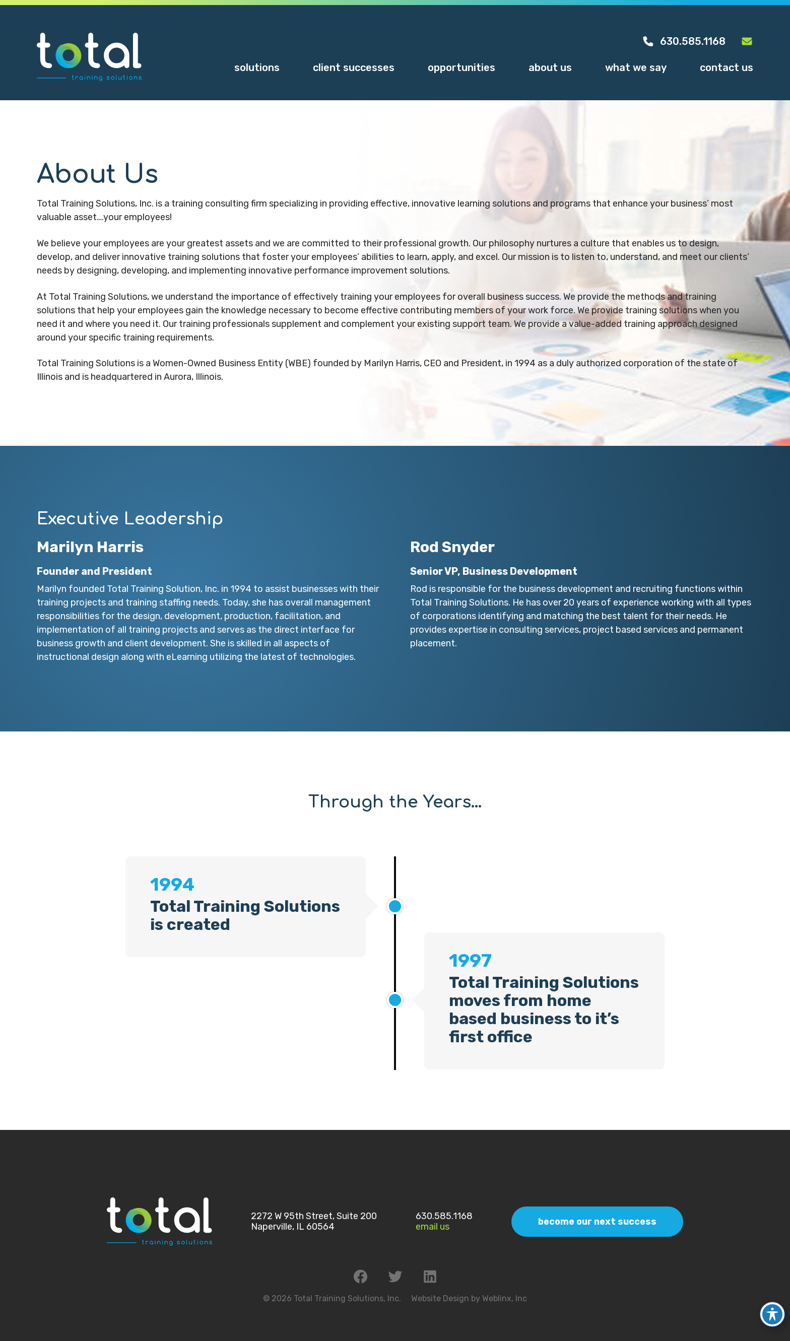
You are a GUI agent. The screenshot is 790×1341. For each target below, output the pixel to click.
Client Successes (353, 67)
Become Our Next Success (597, 1221)
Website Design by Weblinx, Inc (469, 1298)
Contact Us (726, 67)
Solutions (257, 67)
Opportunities (461, 67)
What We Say (636, 67)
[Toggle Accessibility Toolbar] (772, 1306)
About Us (550, 67)
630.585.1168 (684, 41)
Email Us (432, 1226)
